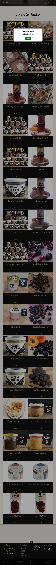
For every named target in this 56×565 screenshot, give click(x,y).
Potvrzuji (28, 38)
